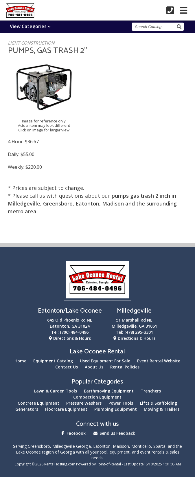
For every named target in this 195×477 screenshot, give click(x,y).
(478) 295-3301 (138, 332)
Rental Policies (124, 367)
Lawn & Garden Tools (55, 391)
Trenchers (151, 391)
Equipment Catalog (53, 361)
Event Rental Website (158, 361)
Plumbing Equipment (115, 409)
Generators (26, 409)
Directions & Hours (70, 338)
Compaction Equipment (97, 397)
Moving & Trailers (161, 409)
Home (20, 361)
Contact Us (66, 367)
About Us (94, 367)
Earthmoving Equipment (109, 391)
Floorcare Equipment (66, 409)
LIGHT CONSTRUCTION (31, 43)
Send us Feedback (114, 433)
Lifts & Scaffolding (158, 403)
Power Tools (120, 403)
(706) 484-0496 (74, 332)
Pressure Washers (84, 403)
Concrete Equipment (38, 403)
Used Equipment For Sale (105, 361)
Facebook (73, 433)
